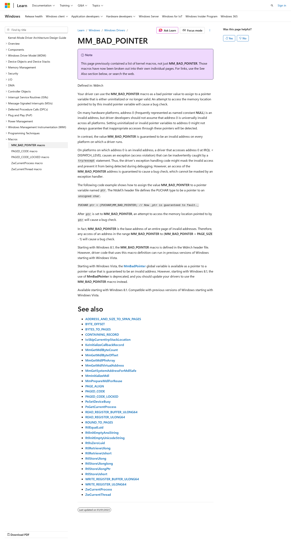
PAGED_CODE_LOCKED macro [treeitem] (30, 157)
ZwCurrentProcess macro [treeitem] (27, 163)
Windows (94, 30)
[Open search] (272, 5)
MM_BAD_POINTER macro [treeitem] (28, 145)
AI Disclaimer (133, 530)
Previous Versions (157, 530)
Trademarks (249, 530)
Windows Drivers (114, 30)
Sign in (282, 5)
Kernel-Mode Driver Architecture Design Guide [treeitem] (37, 38)
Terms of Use (229, 530)
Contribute (192, 530)
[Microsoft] (7, 5)
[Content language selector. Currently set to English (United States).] (23, 530)
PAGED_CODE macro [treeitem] (24, 151)
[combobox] (36, 30)
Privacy (208, 530)
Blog (175, 530)
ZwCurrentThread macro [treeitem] (26, 169)
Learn (81, 30)
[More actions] (209, 30)
